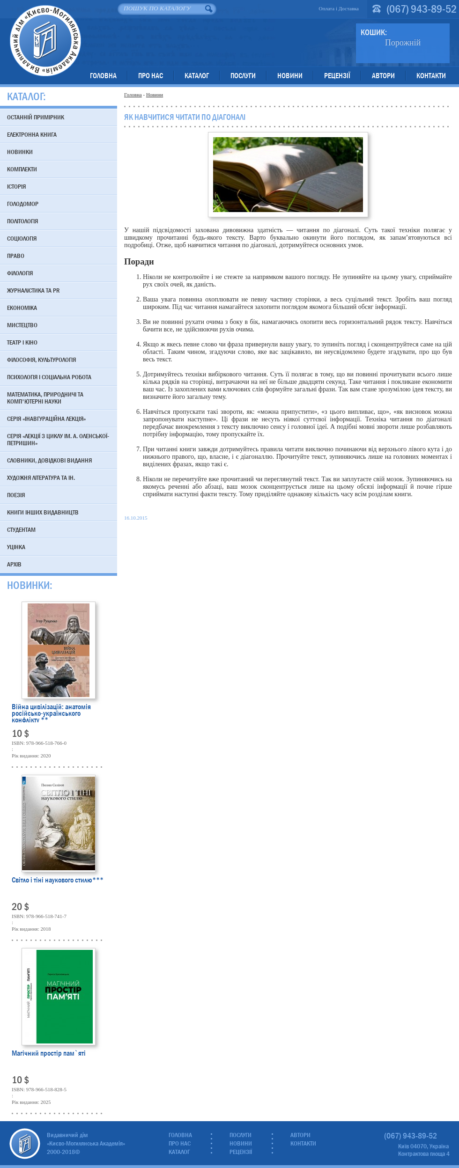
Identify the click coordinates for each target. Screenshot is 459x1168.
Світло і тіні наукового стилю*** (58, 881)
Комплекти (22, 169)
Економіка (22, 307)
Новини (290, 76)
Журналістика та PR (33, 290)
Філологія (20, 273)
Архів (14, 564)
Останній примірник (35, 117)
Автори (383, 76)
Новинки (20, 151)
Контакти (431, 76)
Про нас (150, 76)
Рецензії (337, 76)
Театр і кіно (22, 342)
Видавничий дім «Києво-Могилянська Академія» (45, 40)
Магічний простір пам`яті (49, 1054)
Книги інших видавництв (43, 512)
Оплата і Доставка (338, 8)
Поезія (16, 495)
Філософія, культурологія (41, 359)
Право (15, 255)
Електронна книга (32, 134)
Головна (103, 76)
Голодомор (22, 203)
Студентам (21, 529)
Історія (16, 186)
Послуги (243, 76)
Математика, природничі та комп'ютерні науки (45, 397)
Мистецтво (22, 325)
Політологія (22, 221)
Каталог (197, 76)
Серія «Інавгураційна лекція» (46, 418)
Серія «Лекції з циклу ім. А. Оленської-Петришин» (58, 439)
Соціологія (22, 238)
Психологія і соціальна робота (49, 377)
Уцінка (16, 547)
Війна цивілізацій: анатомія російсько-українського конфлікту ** (51, 713)
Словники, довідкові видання (49, 460)
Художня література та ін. (41, 477)
